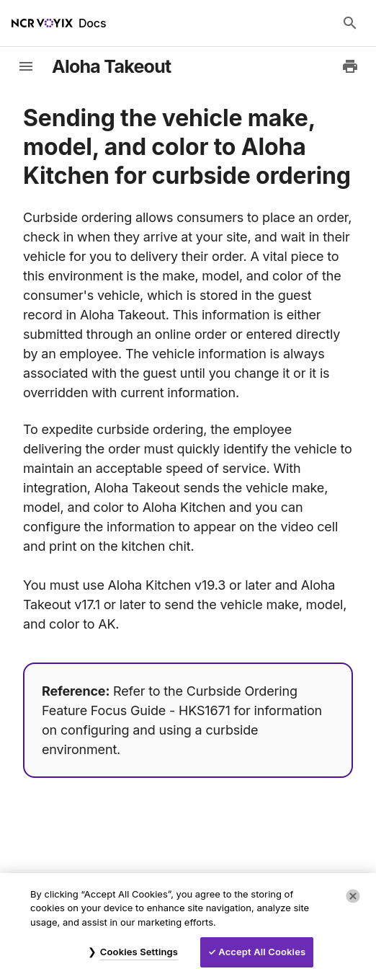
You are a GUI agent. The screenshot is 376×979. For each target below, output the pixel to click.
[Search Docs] (350, 23)
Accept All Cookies (261, 951)
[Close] (353, 896)
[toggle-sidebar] (26, 66)
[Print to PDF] (350, 66)
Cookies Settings (139, 951)
